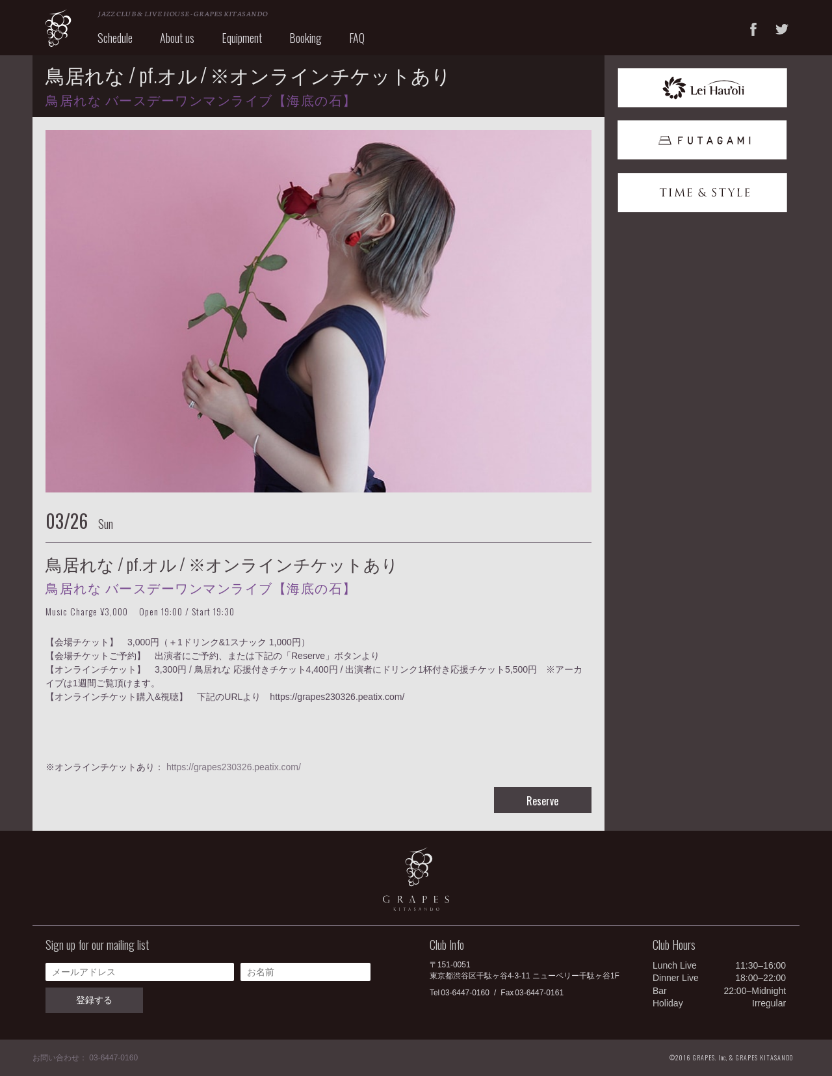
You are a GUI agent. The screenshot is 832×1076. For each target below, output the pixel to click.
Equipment (242, 37)
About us (177, 37)
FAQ (357, 37)
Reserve (542, 801)
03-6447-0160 (465, 992)
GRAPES (59, 28)
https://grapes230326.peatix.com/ (233, 767)
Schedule (115, 37)
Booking (305, 37)
